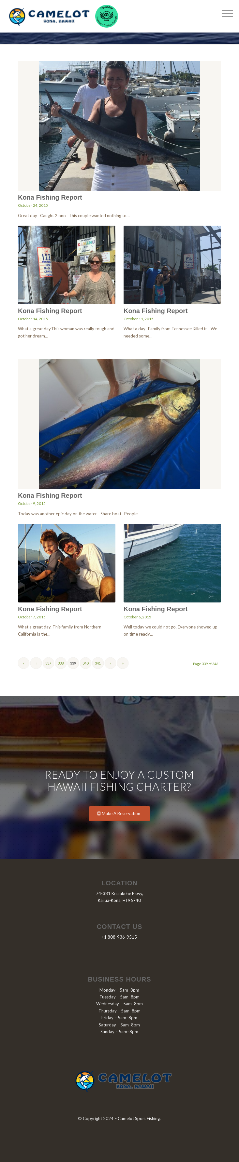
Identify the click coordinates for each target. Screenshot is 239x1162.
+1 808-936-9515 (119, 937)
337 (48, 663)
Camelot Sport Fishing (139, 1118)
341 (98, 663)
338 (61, 663)
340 (85, 663)
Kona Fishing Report (50, 197)
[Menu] (224, 13)
